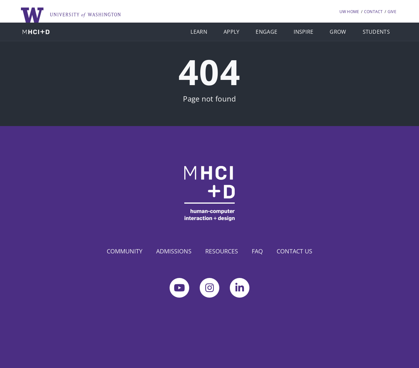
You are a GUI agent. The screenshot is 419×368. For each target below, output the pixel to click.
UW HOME (349, 11)
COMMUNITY (124, 251)
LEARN (199, 31)
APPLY (232, 31)
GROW (338, 31)
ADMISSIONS (173, 251)
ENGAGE (266, 31)
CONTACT (373, 11)
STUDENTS (376, 31)
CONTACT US (294, 251)
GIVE (392, 11)
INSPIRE (303, 31)
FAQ (257, 251)
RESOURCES (221, 251)
